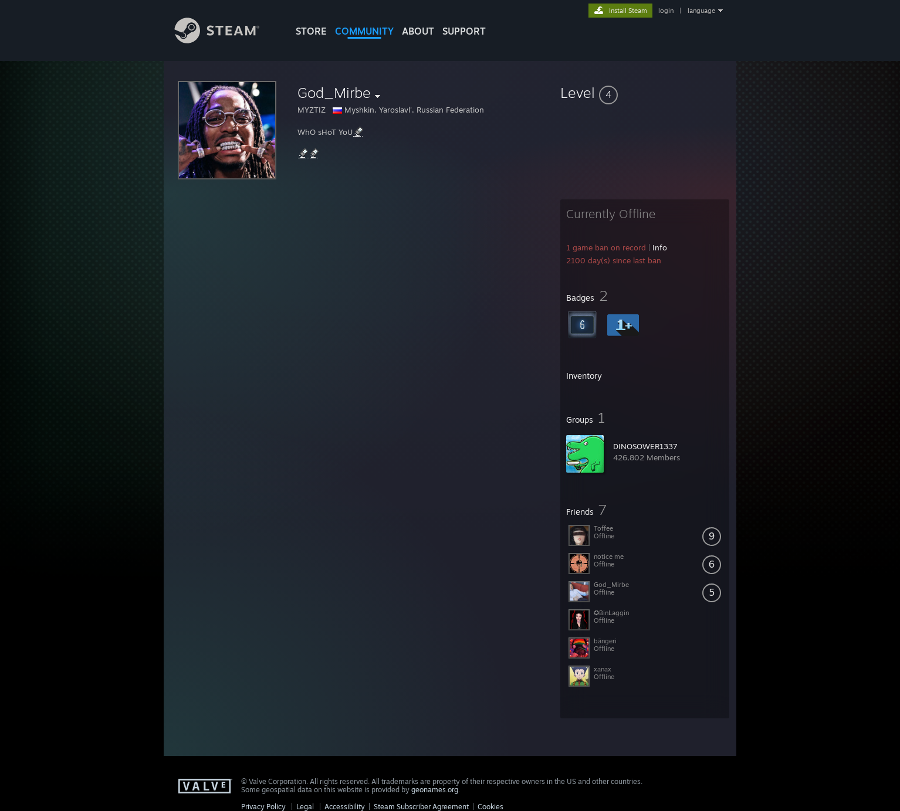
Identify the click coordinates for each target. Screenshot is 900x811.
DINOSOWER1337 (645, 446)
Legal (305, 806)
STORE (311, 31)
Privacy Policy (263, 806)
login (666, 10)
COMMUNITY (364, 31)
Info (659, 247)
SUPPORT (464, 31)
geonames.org (434, 789)
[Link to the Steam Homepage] (226, 40)
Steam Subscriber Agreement (421, 806)
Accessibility (344, 806)
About (418, 31)
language (701, 10)
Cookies (490, 806)
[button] (644, 92)
